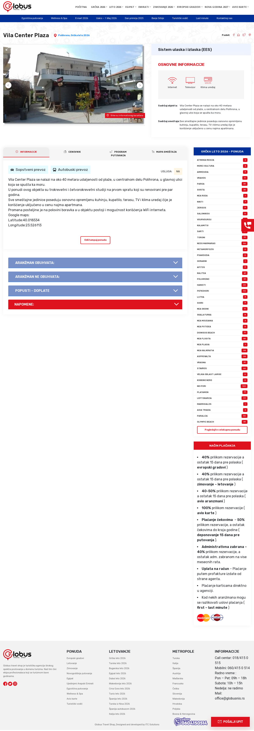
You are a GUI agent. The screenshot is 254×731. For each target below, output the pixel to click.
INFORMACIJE (26, 153)
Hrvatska (177, 705)
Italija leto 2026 (117, 715)
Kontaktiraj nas (224, 18)
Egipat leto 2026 (117, 674)
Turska (176, 659)
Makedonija (179, 699)
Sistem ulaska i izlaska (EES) (185, 49)
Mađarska (178, 679)
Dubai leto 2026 (117, 679)
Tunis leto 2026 (117, 694)
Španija (176, 669)
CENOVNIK (72, 153)
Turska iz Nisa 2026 (119, 705)
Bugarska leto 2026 (119, 669)
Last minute (202, 18)
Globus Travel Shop (105, 725)
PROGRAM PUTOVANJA (118, 155)
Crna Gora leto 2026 (119, 689)
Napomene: (24, 305)
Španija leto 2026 (118, 699)
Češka (176, 689)
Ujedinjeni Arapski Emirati (80, 684)
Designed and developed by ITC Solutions (137, 725)
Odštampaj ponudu (95, 241)
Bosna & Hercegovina (184, 715)
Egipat (70, 679)
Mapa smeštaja (164, 153)
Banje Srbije (158, 18)
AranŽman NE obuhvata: (37, 278)
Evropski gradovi (75, 659)
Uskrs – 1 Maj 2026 (106, 18)
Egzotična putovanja (32, 18)
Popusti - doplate (32, 292)
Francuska (178, 684)
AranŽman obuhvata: (34, 264)
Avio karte (72, 699)
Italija (175, 664)
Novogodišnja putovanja (79, 674)
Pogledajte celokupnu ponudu (222, 430)
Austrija (177, 674)
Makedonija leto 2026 (120, 684)
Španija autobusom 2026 (122, 710)
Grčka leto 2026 (80, 35)
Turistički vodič (180, 18)
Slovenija (177, 694)
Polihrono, (64, 35)
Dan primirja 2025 (134, 18)
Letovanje (72, 664)
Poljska (176, 710)
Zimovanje (72, 669)
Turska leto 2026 (118, 664)
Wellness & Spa (59, 18)
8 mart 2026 (81, 18)
